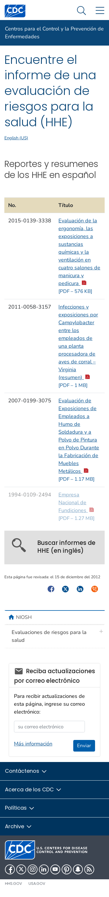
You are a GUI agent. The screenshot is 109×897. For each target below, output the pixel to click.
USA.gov (36, 883)
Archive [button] (18, 826)
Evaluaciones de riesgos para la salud (49, 636)
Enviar (84, 745)
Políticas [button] (20, 807)
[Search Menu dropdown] (81, 11)
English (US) (16, 138)
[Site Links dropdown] (100, 11)
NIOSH (24, 617)
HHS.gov (13, 883)
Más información (33, 743)
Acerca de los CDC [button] (33, 789)
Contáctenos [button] (26, 770)
